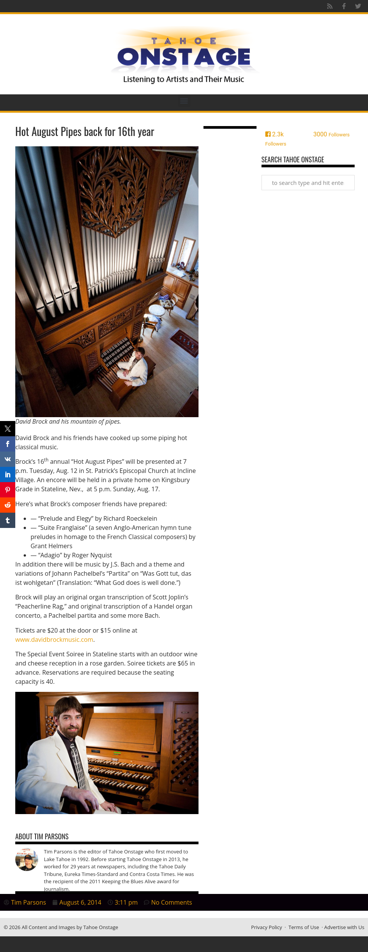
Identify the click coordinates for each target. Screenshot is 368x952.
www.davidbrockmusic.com (54, 639)
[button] (184, 100)
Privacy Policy (266, 927)
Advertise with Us (344, 927)
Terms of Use (304, 927)
